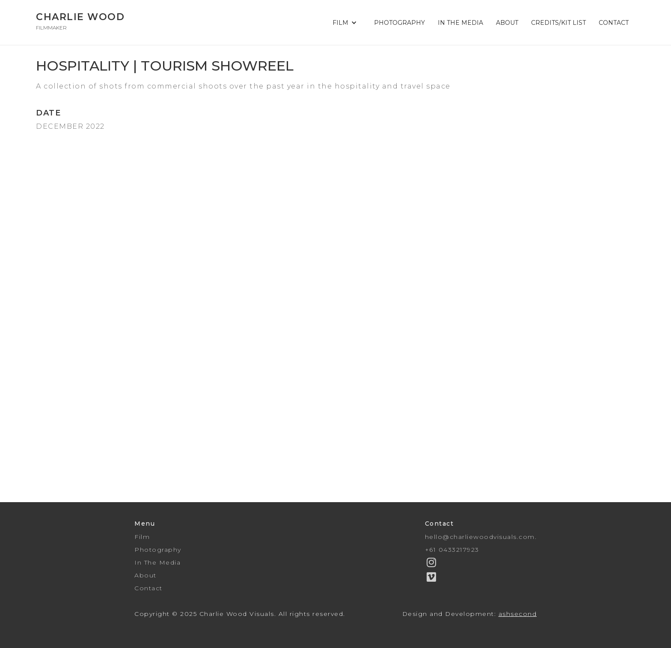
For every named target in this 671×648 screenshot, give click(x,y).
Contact (148, 588)
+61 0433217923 (452, 549)
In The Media (157, 562)
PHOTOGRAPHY (399, 23)
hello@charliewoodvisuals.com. (481, 537)
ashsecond (518, 614)
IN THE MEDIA (460, 23)
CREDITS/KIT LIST (558, 23)
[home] (80, 22)
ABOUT (507, 23)
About (145, 575)
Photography (157, 549)
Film (142, 537)
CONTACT (614, 23)
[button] (346, 22)
